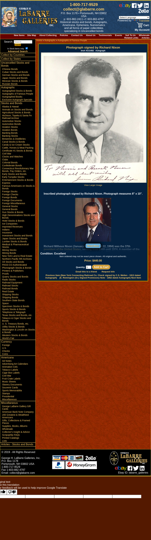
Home (39, 40)
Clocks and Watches (12, 156)
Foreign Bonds (9, 197)
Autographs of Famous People (17, 93)
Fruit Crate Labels (11, 378)
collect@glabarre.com (83, 9)
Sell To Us (130, 35)
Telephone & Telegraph (14, 312)
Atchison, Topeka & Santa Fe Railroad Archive (17, 116)
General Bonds (9, 209)
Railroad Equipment (12, 282)
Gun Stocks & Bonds (12, 212)
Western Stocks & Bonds (15, 335)
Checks (6, 351)
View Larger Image (93, 183)
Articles (146, 38)
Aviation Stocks (10, 127)
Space (5, 303)
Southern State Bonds (13, 300)
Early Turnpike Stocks (13, 177)
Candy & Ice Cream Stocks (16, 144)
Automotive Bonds (11, 124)
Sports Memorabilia (12, 390)
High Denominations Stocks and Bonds (18, 216)
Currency (6, 341)
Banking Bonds (10, 133)
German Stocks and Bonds (16, 75)
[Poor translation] (12, 492)
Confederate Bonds (12, 165)
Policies (64, 35)
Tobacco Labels (10, 369)
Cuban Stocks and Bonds (15, 72)
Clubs (5, 159)
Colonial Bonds (10, 162)
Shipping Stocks (10, 294)
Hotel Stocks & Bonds (13, 220)
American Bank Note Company (18, 412)
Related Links (131, 38)
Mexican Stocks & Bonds (15, 81)
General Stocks (10, 206)
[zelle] (144, 12)
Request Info (108, 271)
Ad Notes (7, 361)
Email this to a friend (86, 271)
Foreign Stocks (9, 191)
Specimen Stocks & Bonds (15, 306)
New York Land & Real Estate (17, 256)
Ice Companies (9, 223)
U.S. (4, 348)
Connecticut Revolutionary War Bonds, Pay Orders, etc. (18, 169)
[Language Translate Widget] (134, 17)
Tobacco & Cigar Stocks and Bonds (16, 319)
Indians (6, 229)
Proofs (5, 273)
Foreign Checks (10, 194)
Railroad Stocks (10, 285)
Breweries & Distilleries (14, 139)
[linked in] (146, 7)
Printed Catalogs (10, 438)
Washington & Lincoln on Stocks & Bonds (18, 331)
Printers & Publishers (13, 270)
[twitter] (140, 7)
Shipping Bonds (10, 297)
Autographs (8, 87)
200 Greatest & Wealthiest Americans (15, 416)
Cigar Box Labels (11, 372)
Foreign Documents (12, 200)
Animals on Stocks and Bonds (17, 109)
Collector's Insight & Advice (16, 432)
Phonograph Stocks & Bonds (16, 267)
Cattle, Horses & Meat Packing (17, 147)
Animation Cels (10, 366)
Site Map (31, 35)
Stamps (6, 393)
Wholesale (144, 35)
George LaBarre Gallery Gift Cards (16, 407)
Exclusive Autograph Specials (17, 99)
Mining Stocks (9, 250)
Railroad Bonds (10, 288)
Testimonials (105, 35)
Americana (7, 357)
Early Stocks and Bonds (14, 174)
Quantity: (83, 267)
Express (6, 183)
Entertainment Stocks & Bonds (17, 180)
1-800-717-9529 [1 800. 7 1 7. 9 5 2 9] (84, 4)
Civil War (6, 153)
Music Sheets (9, 381)
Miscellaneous (9, 399)
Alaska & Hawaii (10, 106)
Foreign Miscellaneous (13, 203)
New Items (19, 35)
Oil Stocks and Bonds (13, 262)
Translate (141, 20)
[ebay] (125, 7)
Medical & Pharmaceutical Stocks (15, 245)
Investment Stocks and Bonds (17, 235)
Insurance (7, 232)
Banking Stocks (10, 136)
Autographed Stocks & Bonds (17, 90)
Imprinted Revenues (12, 226)
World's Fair (8, 338)
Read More (93, 246)
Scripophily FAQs (11, 435)
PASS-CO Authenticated (14, 265)
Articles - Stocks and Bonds (17, 444)
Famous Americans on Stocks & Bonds (18, 187)
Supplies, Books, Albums (14, 426)
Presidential (8, 396)
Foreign (6, 345)
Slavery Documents (12, 384)
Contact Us (77, 35)
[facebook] (134, 7)
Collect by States (11, 58)
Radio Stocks (9, 279)
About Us (91, 35)
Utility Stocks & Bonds (13, 326)
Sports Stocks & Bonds (14, 309)
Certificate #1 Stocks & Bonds (17, 150)
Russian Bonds (10, 84)
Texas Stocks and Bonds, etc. (17, 315)
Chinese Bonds (10, 69)
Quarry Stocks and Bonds (15, 276)
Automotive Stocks (11, 121)
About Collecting (48, 35)
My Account (142, 29)
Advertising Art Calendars (15, 364)
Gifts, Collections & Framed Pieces (16, 421)
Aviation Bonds (9, 130)
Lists (4, 441)
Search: (18, 41)
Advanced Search (18, 51)
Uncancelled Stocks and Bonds (15, 64)
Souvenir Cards (10, 387)
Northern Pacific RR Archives (17, 259)
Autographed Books (12, 96)
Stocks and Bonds (11, 103)
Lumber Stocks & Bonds (14, 241)
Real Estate (8, 291)
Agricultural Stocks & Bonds (16, 112)
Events (118, 35)
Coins (5, 354)
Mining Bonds (9, 253)
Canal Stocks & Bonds (13, 141)
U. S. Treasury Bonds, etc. (15, 323)
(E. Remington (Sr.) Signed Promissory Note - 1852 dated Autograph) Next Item (100, 277)
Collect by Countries (13, 54)
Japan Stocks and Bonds (15, 78)
